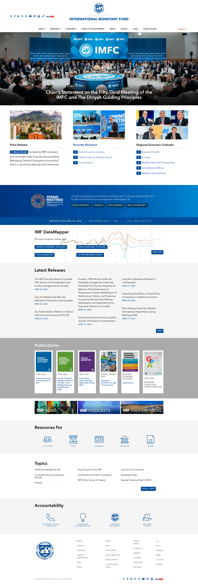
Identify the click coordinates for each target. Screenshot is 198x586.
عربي (157, 541)
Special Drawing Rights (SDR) (136, 480)
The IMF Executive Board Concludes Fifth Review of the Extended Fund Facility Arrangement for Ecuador (53, 282)
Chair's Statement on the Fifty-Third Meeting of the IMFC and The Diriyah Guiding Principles (99, 95)
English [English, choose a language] (183, 29)
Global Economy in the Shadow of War (43, 380)
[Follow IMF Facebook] (14, 16)
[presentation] (99, 72)
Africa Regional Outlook (92, 247)
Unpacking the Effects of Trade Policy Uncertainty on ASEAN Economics (141, 295)
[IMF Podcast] (34, 16)
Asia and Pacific (151, 152)
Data (135, 29)
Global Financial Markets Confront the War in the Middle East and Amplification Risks (65, 384)
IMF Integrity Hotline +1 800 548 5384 (50, 525)
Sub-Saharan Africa (153, 168)
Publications (149, 29)
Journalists (99, 446)
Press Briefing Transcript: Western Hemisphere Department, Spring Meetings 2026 (139, 311)
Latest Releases (50, 270)
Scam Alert (138, 562)
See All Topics (148, 488)
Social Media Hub (113, 555)
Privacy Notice (136, 542)
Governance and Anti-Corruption (95, 475)
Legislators (125, 446)
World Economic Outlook (91, 152)
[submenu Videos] (129, 29)
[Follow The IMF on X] (11, 16)
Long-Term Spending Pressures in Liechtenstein (139, 280)
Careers (150, 446)
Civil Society (47, 446)
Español (159, 564)
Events (79, 567)
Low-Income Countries (132, 470)
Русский (159, 560)
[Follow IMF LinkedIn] (18, 16)
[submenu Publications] (157, 29)
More (159, 331)
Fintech (38, 483)
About (42, 29)
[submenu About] (46, 29)
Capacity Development (92, 29)
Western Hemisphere (154, 173)
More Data (157, 252)
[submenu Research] (61, 29)
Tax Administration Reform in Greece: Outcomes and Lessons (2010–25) (54, 313)
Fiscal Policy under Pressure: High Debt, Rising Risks (87, 382)
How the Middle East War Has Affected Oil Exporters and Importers (54, 299)
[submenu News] (116, 29)
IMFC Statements (115, 205)
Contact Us (138, 548)
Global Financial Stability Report (95, 157)
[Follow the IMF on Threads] (26, 16)
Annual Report (112, 560)
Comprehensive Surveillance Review (49, 476)
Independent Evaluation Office (82, 525)
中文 (157, 546)
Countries (70, 29)
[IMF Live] (50, 16)
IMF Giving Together (147, 525)
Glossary (137, 557)
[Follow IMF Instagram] (22, 16)
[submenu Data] (139, 29)
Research (55, 29)
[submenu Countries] (77, 29)
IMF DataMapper (52, 232)
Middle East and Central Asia (158, 162)
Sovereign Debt (129, 475)
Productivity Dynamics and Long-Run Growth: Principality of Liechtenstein (97, 319)
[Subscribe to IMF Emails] (39, 16)
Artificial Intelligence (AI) (47, 470)
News (112, 29)
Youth (73, 446)
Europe (146, 157)
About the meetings (137, 205)
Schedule (99, 205)
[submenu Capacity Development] (105, 29)
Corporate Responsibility (115, 525)
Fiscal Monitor (85, 163)
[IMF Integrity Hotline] (43, 16)
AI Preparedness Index (90, 254)
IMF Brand (137, 567)
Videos (124, 29)
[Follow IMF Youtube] (30, 16)
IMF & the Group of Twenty (92, 480)
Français (159, 550)
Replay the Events (81, 205)
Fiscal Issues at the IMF (90, 470)
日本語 (158, 555)
